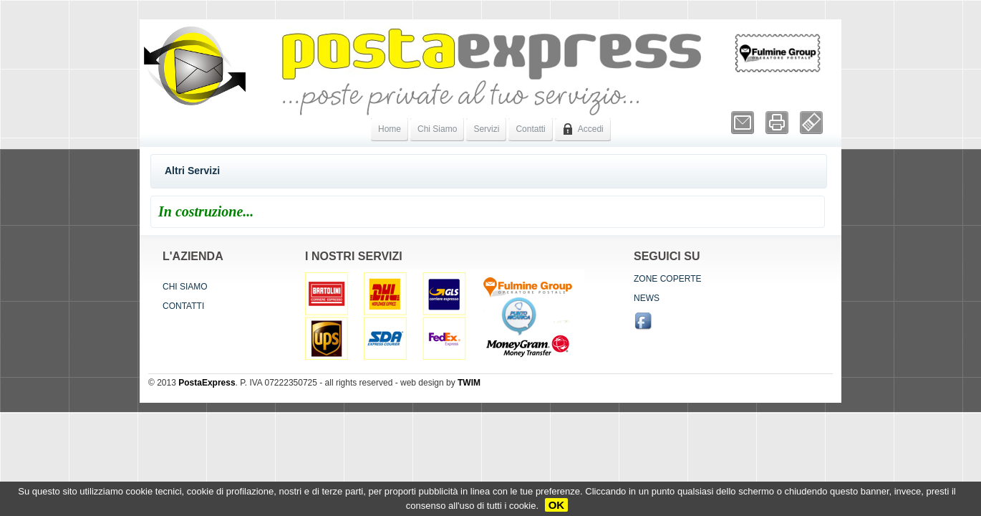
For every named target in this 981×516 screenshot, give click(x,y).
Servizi (486, 129)
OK (557, 505)
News (646, 298)
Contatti (530, 129)
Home (389, 129)
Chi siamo (185, 287)
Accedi (583, 129)
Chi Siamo (437, 129)
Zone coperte (667, 279)
